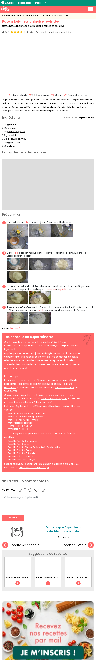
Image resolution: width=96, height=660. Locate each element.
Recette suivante (78, 545)
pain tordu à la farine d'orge (34, 467)
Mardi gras (49, 110)
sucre (15, 368)
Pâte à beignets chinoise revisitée (52, 15)
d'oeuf (12, 124)
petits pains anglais (26, 459)
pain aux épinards (26, 453)
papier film (13, 356)
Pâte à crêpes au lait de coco (50, 577)
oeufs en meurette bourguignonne (25, 416)
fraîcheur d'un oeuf (41, 402)
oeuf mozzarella (16, 422)
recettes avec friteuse (33, 380)
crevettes (51, 289)
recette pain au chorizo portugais (25, 447)
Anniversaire (37, 110)
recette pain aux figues (20, 450)
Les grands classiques (82, 99)
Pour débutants (64, 99)
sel (63, 364)
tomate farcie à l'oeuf (20, 425)
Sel (3, 103)
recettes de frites (64, 387)
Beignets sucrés (19, 107)
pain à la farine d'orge (58, 463)
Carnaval (53, 103)
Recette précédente (20, 545)
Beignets (43, 103)
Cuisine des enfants (21, 110)
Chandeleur (13, 99)
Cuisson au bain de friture (39, 107)
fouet (40, 310)
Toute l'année (62, 110)
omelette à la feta (18, 428)
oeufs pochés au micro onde (23, 419)
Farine (13, 103)
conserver (27, 353)
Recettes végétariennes (31, 99)
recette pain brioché (18, 444)
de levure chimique (18, 138)
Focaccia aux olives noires (19, 577)
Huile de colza (73, 107)
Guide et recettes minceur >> (26, 3)
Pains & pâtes (49, 99)
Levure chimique (25, 103)
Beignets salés (58, 107)
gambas (63, 289)
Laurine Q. (15, 328)
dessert (33, 364)
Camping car (65, 103)
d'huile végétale (16, 131)
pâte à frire (10, 383)
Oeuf (36, 103)
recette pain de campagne (22, 441)
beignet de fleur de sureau (47, 383)
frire (64, 342)
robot (27, 222)
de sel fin (12, 135)
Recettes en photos (22, 15)
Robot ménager (79, 103)
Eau (7, 103)
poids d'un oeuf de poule (54, 398)
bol (17, 252)
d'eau (13, 127)
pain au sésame (25, 456)
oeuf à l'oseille (15, 413)
